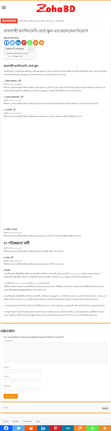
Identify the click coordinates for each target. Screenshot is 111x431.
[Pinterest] (24, 42)
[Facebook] (6, 42)
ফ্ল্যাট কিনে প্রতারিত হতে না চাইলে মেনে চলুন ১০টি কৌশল (41, 21)
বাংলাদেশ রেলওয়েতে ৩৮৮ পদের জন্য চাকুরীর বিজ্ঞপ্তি (40, 366)
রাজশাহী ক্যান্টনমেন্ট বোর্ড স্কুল (17, 54)
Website (7, 285)
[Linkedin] (18, 42)
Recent (6, 321)
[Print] (35, 42)
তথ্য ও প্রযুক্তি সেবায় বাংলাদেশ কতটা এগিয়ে (36, 358)
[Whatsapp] (29, 42)
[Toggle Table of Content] (28, 49)
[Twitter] (12, 42)
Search (105, 308)
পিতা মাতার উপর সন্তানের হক (30, 327)
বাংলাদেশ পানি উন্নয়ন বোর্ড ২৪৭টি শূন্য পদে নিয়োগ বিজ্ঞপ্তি (42, 336)
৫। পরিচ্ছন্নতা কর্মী (16, 56)
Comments (27, 321)
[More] (41, 42)
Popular (15, 321)
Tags (38, 321)
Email (7, 276)
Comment (8, 240)
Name (7, 267)
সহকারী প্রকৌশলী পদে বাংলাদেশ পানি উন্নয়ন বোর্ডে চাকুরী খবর (43, 348)
